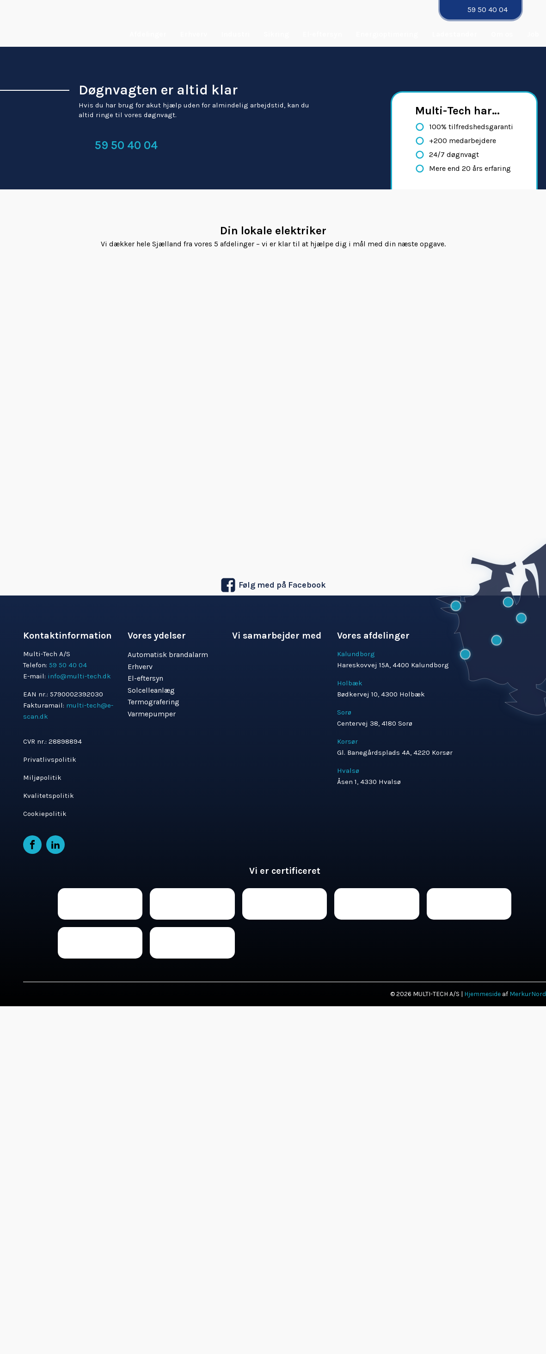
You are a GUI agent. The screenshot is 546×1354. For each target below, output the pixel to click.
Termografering (153, 701)
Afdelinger (147, 34)
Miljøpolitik (42, 777)
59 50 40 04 (487, 9)
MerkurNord (527, 994)
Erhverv (193, 34)
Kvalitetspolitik (48, 795)
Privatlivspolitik (49, 759)
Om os (502, 34)
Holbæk (349, 683)
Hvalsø (348, 770)
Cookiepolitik (45, 813)
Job (533, 34)
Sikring (276, 34)
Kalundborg (356, 654)
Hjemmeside (482, 994)
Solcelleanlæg (151, 690)
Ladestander (454, 34)
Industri (235, 34)
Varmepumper (152, 713)
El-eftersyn (322, 34)
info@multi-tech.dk (79, 676)
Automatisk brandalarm (168, 654)
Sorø (344, 712)
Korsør (347, 741)
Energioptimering (387, 34)
